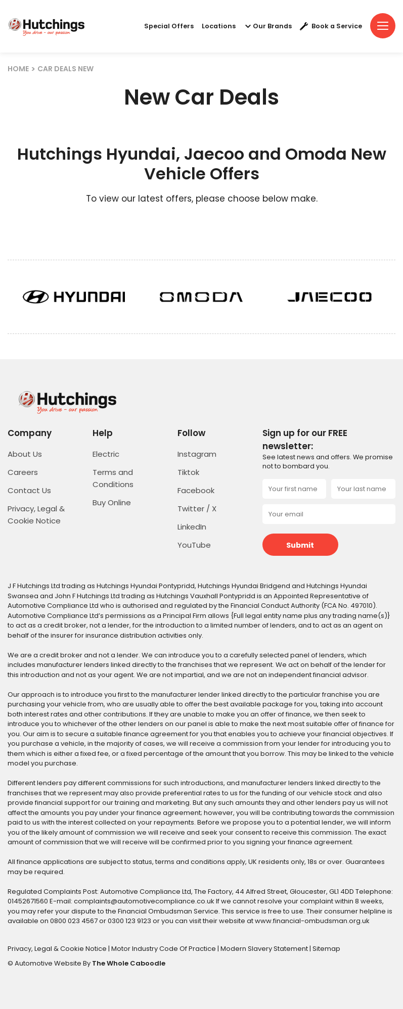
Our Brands (268, 26)
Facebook (195, 490)
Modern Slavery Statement (264, 948)
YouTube (194, 545)
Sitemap (326, 948)
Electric (106, 454)
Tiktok (188, 472)
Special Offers (169, 26)
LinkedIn (191, 526)
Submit (300, 545)
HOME (18, 69)
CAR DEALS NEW (65, 69)
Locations (219, 26)
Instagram (196, 454)
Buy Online (112, 502)
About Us (25, 454)
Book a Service (331, 26)
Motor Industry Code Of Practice (164, 948)
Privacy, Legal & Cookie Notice (58, 948)
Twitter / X (196, 508)
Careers (23, 472)
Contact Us (29, 490)
